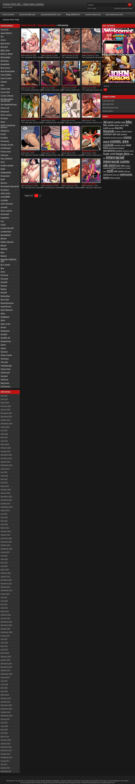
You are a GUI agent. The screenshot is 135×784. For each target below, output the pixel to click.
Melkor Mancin (7, 242)
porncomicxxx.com (114, 15)
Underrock (5, 373)
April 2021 (4, 608)
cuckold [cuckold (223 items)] (108, 145)
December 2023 (6, 496)
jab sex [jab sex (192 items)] (120, 165)
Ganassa (4, 155)
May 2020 (4, 646)
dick (58, 155)
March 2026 (5, 403)
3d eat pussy (96, 155)
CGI (2, 85)
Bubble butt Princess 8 (52, 57)
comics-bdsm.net (92, 15)
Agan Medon (6, 33)
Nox (2, 268)
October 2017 (5, 754)
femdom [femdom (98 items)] (121, 148)
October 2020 (5, 629)
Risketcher (5, 296)
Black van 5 (69, 122)
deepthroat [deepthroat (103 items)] (112, 148)
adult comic (89, 90)
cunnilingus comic (51, 122)
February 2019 (6, 698)
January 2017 (5, 768)
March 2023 (5, 528)
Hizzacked (5, 176)
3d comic (88, 155)
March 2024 (5, 486)
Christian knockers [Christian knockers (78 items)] (116, 138)
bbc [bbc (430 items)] (129, 122)
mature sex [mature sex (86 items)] (121, 168)
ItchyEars (5, 190)
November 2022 (6, 542)
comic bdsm (77, 122)
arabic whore (69, 187)
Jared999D (5, 197)
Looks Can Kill (7, 228)
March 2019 (5, 695)
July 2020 (4, 639)
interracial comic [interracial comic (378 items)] (116, 161)
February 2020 (6, 656)
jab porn (40, 57)
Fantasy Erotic (7, 145)
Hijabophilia (6, 172)
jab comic (81, 155)
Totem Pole (5, 369)
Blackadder (6, 57)
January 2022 (5, 576)
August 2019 (5, 677)
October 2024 (5, 462)
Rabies (4, 289)
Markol (4, 238)
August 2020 (5, 636)
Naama (4, 256)
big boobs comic (30, 187)
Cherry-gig (5, 89)
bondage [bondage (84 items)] (117, 131)
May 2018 (4, 729)
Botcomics (5, 68)
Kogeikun (5, 218)
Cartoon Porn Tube (11, 20)
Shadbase (5, 317)
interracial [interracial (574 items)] (115, 157)
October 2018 (5, 712)
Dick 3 (35, 57)
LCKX (3, 225)
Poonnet (4, 279)
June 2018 (4, 726)
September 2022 (6, 549)
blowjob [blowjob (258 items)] (108, 131)
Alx (2, 36)
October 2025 (5, 420)
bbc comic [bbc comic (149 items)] (108, 125)
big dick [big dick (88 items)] (111, 128)
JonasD (4, 207)
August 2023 (5, 510)
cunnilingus (28, 57)
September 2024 (6, 465)
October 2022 (5, 545)
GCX (3, 162)
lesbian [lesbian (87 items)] (128, 166)
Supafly (4, 334)
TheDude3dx (6, 366)
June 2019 (4, 684)
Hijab (3, 169)
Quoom (4, 286)
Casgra (4, 82)
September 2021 (6, 590)
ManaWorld (6, 235)
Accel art (4, 29)
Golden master (7, 165)
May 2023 (4, 521)
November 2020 (6, 625)
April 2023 (4, 524)
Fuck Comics (8, 15)
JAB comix (5, 193)
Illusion (4, 183)
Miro (3, 252)
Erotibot (4, 138)
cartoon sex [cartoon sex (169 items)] (109, 134)
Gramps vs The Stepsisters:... (87, 119)
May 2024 (4, 479)
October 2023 (5, 503)
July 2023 (4, 514)
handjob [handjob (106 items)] (118, 151)
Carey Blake (6, 75)
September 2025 (6, 423)
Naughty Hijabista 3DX (8, 260)
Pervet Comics (108, 111)
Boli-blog (5, 61)
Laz (2, 221)
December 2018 (6, 705)
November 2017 (6, 750)
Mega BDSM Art (73, 15)
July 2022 (4, 556)
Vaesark (4, 376)
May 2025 (4, 437)
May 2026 (4, 396)
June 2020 (4, 643)
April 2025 (4, 441)
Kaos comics (6, 211)
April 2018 (4, 733)
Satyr (3, 313)
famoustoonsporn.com (110, 107)
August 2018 (5, 719)
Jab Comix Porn (108, 104)
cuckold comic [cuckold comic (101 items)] (120, 145)
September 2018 (6, 716)
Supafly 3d (5, 338)
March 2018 (5, 736)
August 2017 (5, 761)
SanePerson (6, 306)
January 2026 (5, 410)
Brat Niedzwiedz (8, 71)
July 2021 (4, 597)
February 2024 (6, 490)
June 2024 (4, 476)
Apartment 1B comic (71, 57)
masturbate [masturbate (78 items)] (107, 168)
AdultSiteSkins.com (108, 783)
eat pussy (89, 122)
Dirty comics (6, 115)
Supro (3, 345)
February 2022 (6, 573)
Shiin (3, 320)
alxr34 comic (35, 90)
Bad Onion (5, 43)
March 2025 (5, 444)
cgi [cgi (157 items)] (118, 134)
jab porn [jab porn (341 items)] (109, 165)
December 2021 (6, 580)
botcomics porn (50, 187)
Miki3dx (4, 249)
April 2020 (4, 649)
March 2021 (5, 611)
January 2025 (5, 451)
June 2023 (4, 517)
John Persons (7, 204)
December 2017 (6, 747)
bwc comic (98, 57)
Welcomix (5, 383)
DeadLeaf (5, 111)
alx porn (27, 90)
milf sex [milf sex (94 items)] (127, 171)
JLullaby (4, 200)
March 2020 (5, 653)
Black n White (7, 54)
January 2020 (5, 660)
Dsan (3, 122)
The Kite (4, 362)
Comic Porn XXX (108, 101)
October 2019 (5, 670)
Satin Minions (7, 310)
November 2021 (6, 583)
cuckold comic (79, 187)
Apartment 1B (90, 57)
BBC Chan (5, 50)
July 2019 (4, 681)
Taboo (3, 348)
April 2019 (4, 691)
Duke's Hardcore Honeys (8, 126)
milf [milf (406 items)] (110, 171)
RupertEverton (7, 303)
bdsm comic (98, 187)
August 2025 (5, 427)
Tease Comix (6, 355)
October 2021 (5, 587)
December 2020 (6, 622)
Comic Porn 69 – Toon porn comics (23, 4)
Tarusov (4, 352)
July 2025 (4, 430)
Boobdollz (5, 64)
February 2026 (6, 406)
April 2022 (4, 566)
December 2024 (6, 455)
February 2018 (6, 740)
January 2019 (5, 702)
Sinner (3, 327)
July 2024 (4, 472)
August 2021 (5, 594)
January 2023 (5, 535)
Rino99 (4, 293)
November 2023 (6, 500)
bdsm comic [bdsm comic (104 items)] (120, 125)
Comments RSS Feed (126, 8)
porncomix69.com (27, 15)
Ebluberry (5, 131)
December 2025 (6, 413)
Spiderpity (5, 331)
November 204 (6, 771)
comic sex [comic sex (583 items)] (119, 141)
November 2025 (6, 417)
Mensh (3, 245)
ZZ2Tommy (5, 386)
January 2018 (5, 743)
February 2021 (6, 615)
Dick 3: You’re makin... (29, 53)
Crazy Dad (5, 92)
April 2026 (4, 399)
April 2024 (4, 483)
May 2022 (4, 563)
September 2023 (6, 507)
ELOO (3, 134)
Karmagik (5, 214)
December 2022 (6, 538)
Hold (3, 179)
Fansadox (5, 141)
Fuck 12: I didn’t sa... (28, 151)
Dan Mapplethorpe (9, 104)
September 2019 (6, 674)
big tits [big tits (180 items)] (119, 128)
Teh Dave (5, 359)
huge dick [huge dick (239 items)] (122, 153)
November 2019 (6, 667)
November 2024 (6, 458)
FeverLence (6, 152)
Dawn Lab (5, 108)
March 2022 (5, 570)
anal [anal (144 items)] (123, 122)
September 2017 (6, 757)
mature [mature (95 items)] (114, 168)
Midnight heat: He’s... (89, 151)
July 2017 (4, 764)
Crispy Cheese (7, 96)
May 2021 (4, 604)
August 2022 (5, 552)
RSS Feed (117, 8)
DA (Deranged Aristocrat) (7, 100)
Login (94, 8)
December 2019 (6, 663)
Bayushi (4, 47)
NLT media (5, 265)
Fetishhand (6, 148)
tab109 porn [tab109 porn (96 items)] (108, 175)
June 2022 (4, 559)
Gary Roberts (6, 158)
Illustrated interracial (10, 186)
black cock (28, 155)
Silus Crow (5, 324)
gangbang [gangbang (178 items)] (109, 150)
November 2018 (6, 709)
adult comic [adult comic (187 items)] (114, 122)
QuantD (4, 282)
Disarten (4, 118)
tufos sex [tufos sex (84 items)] (116, 175)
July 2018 (4, 723)
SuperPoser (6, 341)
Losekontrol (6, 231)
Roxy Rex (5, 299)
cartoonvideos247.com (51, 15)
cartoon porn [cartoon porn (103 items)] (126, 131)
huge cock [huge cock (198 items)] (109, 153)
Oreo (3, 272)
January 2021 (5, 618)
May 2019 (4, 688)
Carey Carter (6, 78)
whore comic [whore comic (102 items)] (115, 178)
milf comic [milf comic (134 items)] (119, 171)
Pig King (4, 275)
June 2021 (4, 601)
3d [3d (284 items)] (105, 122)
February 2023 (6, 531)
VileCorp (4, 379)
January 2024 (5, 493)
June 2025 (4, 434)
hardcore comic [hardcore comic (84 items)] (128, 151)
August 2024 (5, 469)
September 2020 (6, 632)
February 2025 (6, 448)
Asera (3, 40)
